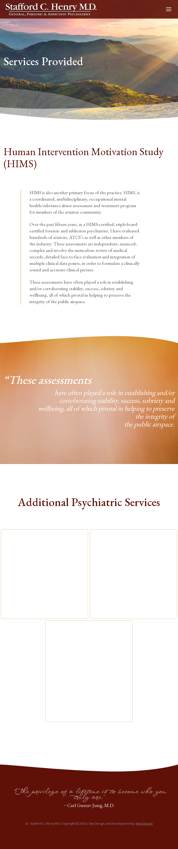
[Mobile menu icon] (168, 9)
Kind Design (144, 823)
